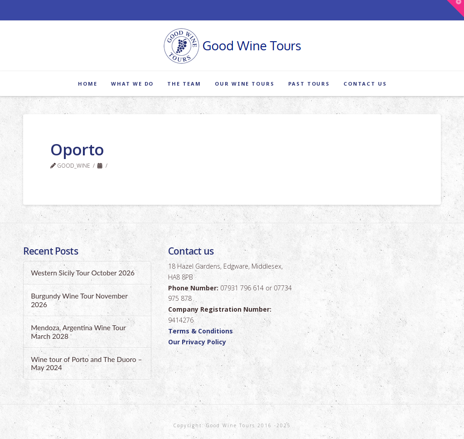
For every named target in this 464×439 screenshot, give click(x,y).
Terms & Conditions (200, 331)
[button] (455, 8)
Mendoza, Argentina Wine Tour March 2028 (78, 331)
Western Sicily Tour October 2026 (83, 273)
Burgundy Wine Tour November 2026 (79, 300)
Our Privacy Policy (197, 342)
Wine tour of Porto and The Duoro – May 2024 (86, 363)
